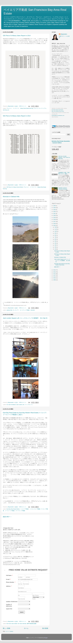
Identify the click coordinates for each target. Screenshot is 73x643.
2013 (54, 272)
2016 (54, 223)
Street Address (21, 587)
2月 (56, 247)
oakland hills (9, 310)
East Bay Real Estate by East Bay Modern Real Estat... (62, 264)
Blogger (46, 637)
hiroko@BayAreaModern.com (58, 115)
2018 (54, 219)
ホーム (26, 628)
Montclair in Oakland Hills (11, 196)
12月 (56, 227)
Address (9, 586)
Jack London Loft (20, 404)
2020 (54, 215)
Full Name (9, 575)
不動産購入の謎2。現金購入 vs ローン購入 (64, 173)
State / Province (35, 595)
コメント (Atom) (9, 631)
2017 (54, 221)
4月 (56, 243)
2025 (54, 205)
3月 (56, 245)
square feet (9, 608)
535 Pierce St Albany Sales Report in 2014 (16, 35)
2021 (54, 213)
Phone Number (10, 582)
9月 (56, 233)
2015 (54, 225)
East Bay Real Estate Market (13, 509)
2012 (54, 273)
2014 (54, 270)
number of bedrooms (11, 601)
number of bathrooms (9, 605)
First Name (20, 577)
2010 (54, 277)
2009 (54, 279)
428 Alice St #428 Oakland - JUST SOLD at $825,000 (64, 157)
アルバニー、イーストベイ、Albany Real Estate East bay (19, 108)
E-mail (8, 579)
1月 (56, 249)
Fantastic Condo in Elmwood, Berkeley (62, 188)
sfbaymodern (64, 34)
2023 (54, 209)
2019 (54, 217)
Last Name (28, 577)
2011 (54, 276)
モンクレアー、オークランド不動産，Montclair (24, 310)
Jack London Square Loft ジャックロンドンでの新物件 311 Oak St (25, 318)
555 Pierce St (9, 187)
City (19, 595)
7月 (56, 237)
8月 (56, 235)
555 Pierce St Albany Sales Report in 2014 (16, 116)
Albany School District (18, 187)
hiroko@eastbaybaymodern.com (18, 305)
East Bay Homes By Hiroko (57, 109)
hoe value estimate (22, 623)
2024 (54, 207)
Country (34, 598)
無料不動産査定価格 (31, 623)
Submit (21, 612)
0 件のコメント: (23, 106)
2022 (54, 211)
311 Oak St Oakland (11, 404)
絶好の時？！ (7, 517)
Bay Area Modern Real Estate (58, 111)
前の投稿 (45, 628)
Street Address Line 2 (22, 591)
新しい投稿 (6, 628)
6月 (56, 239)
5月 (56, 241)
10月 (56, 231)
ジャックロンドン (29, 404)
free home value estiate (11, 623)
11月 (56, 229)
